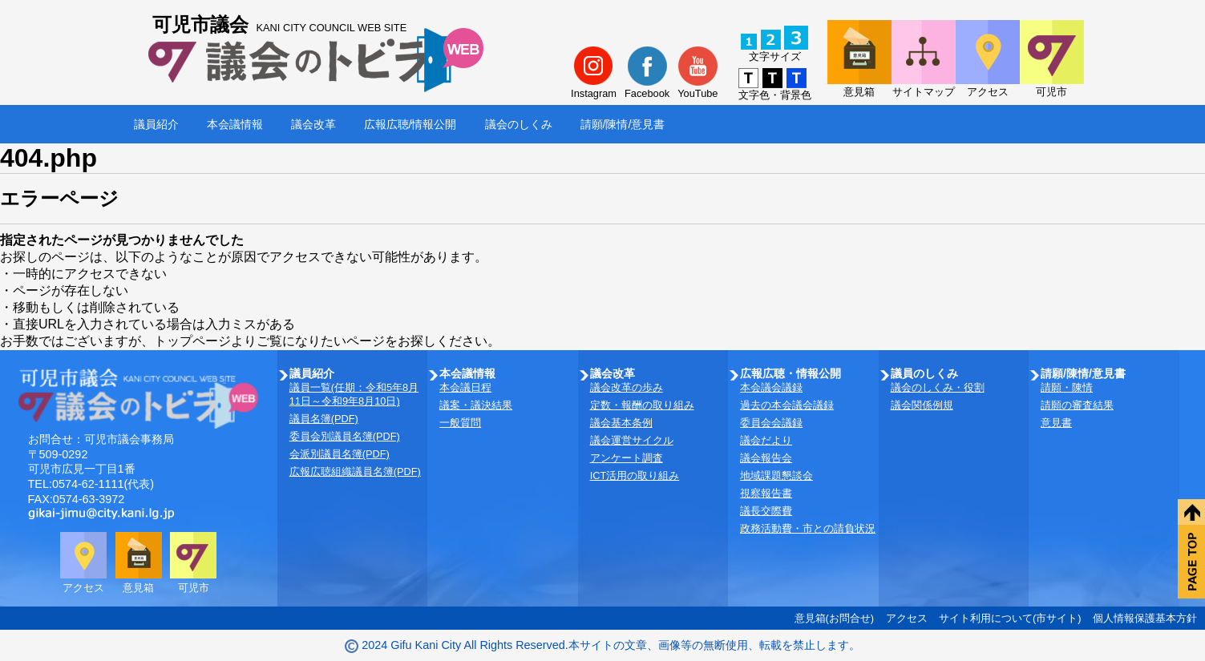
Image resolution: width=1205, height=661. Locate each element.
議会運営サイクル (631, 440)
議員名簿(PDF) (323, 419)
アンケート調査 (626, 458)
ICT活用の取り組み (635, 476)
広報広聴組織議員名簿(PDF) (355, 472)
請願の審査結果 (1077, 405)
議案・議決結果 (475, 405)
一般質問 (460, 423)
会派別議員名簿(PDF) (339, 454)
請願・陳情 (1067, 387)
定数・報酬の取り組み (642, 405)
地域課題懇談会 (776, 476)
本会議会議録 (771, 387)
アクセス (907, 618)
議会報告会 (766, 458)
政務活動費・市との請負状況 (807, 528)
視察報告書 (766, 493)
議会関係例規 (922, 405)
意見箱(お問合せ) (835, 618)
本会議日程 (465, 387)
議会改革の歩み (626, 387)
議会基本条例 (621, 423)
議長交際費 (766, 511)
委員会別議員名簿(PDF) (344, 436)
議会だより (766, 440)
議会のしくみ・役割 (938, 387)
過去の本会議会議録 (787, 405)
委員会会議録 (771, 423)
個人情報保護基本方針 (1145, 618)
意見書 (1056, 423)
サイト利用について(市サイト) (1010, 618)
